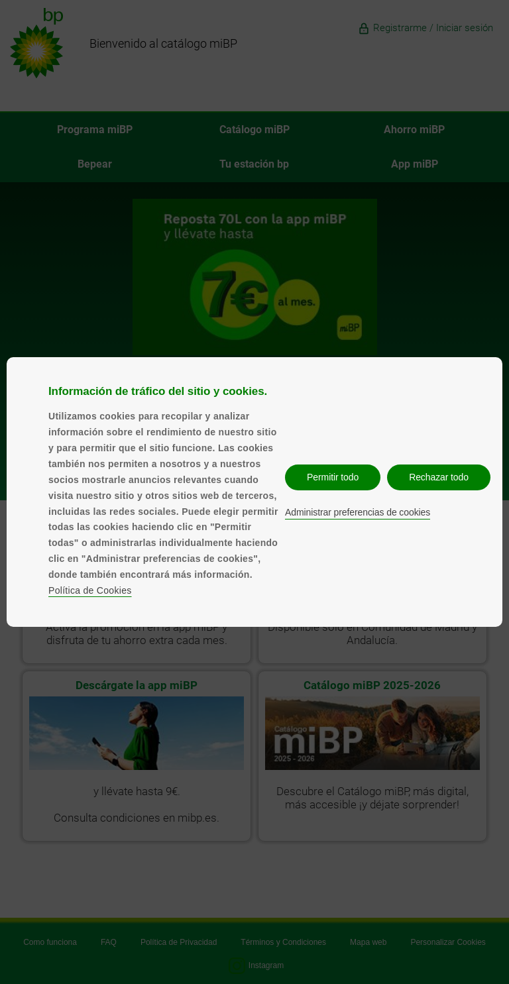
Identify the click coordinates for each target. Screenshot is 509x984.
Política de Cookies (90, 590)
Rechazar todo (439, 477)
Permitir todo (333, 477)
